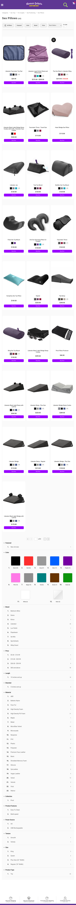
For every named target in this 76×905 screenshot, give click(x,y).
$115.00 (62, 133)
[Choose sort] (55, 25)
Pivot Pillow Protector (62, 350)
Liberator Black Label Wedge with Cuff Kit (14, 516)
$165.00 (62, 247)
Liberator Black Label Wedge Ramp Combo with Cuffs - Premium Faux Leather (14, 129)
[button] (11, 75)
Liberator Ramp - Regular (38, 461)
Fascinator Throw (62, 240)
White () (25, 601)
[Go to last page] (48, 539)
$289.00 (62, 413)
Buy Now (14, 82)
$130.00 (14, 247)
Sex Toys (12, 13)
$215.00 (38, 468)
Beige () (28, 584)
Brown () (54, 584)
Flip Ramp (62, 296)
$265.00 (14, 413)
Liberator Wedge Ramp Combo (62, 405)
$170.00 (14, 524)
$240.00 (62, 303)
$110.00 (38, 136)
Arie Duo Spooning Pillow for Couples (38, 240)
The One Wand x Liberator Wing (62, 71)
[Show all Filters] (8, 25)
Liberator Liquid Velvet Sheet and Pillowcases (38, 72)
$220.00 (38, 303)
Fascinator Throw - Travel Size (38, 127)
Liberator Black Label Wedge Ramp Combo (38, 351)
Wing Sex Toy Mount (14, 350)
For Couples (21, 13)
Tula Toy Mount (38, 185)
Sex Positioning (31, 13)
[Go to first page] (27, 539)
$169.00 (14, 301)
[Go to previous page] (31, 539)
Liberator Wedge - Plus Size (62, 461)
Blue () (54, 568)
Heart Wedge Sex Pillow (62, 127)
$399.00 (38, 356)
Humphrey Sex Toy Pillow (13, 296)
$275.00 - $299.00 (38, 79)
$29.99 (14, 79)
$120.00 (14, 192)
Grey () (41, 568)
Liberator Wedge (14, 461)
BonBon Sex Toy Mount (62, 185)
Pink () (15, 584)
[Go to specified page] (36, 539)
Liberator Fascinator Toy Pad (13, 71)
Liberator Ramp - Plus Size (38, 405)
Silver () (58, 601)
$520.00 (14, 137)
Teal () (42, 584)
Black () (15, 568)
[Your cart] (73, 3)
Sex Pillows (41, 13)
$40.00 (62, 355)
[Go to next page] (45, 539)
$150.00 (14, 357)
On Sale (65, 25)
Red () (29, 568)
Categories (5, 13)
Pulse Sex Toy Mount (14, 240)
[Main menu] (2, 5)
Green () (67, 584)
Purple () (67, 568)
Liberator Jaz (14, 185)
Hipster (38, 296)
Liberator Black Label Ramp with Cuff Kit (13, 406)
